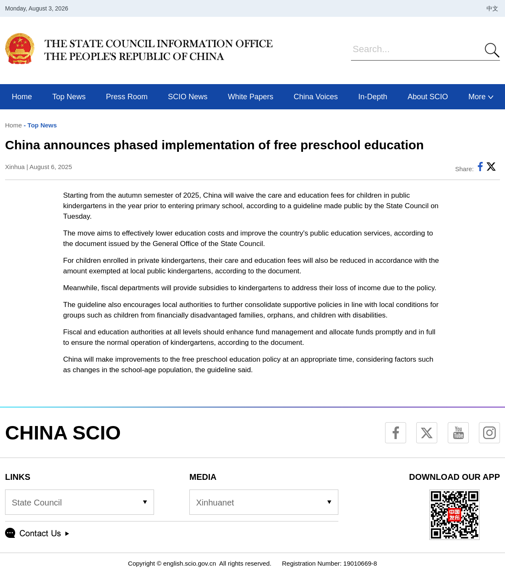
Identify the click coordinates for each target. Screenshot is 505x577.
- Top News (39, 125)
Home (13, 125)
